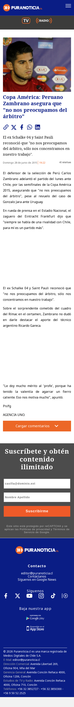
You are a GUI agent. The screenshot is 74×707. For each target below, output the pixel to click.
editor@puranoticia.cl (37, 573)
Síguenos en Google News (37, 579)
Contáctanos (37, 576)
